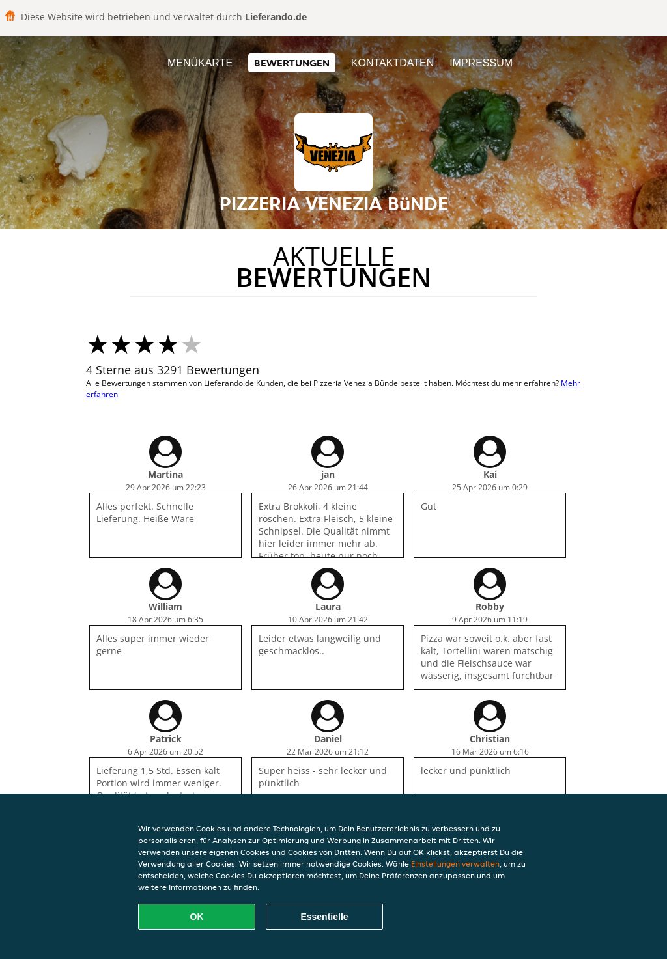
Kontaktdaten (392, 62)
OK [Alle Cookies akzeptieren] (197, 916)
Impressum (481, 62)
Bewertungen (292, 63)
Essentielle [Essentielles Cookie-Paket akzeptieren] (324, 916)
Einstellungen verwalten (455, 864)
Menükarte (200, 62)
